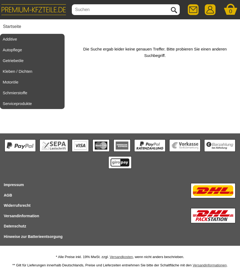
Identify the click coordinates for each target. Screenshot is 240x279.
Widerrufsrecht (17, 205)
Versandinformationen (210, 265)
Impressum (14, 185)
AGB (8, 195)
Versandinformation (21, 216)
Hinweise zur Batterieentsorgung (33, 236)
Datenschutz (15, 226)
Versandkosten (121, 257)
